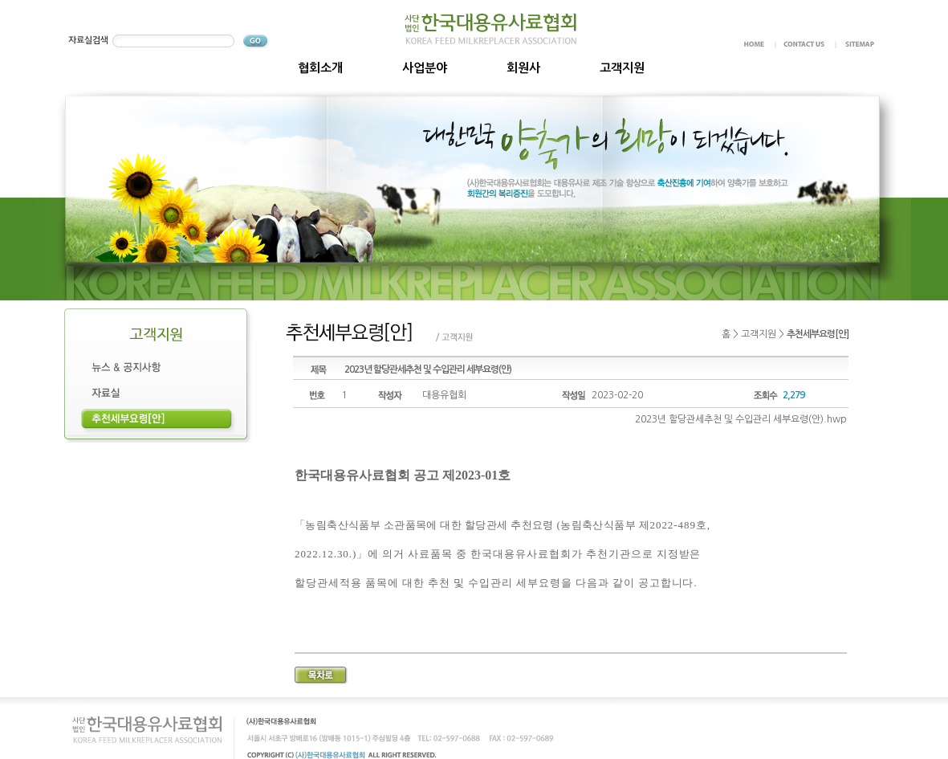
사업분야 (424, 68)
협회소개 (320, 68)
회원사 (523, 68)
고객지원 (622, 68)
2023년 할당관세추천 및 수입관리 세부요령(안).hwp (741, 419)
